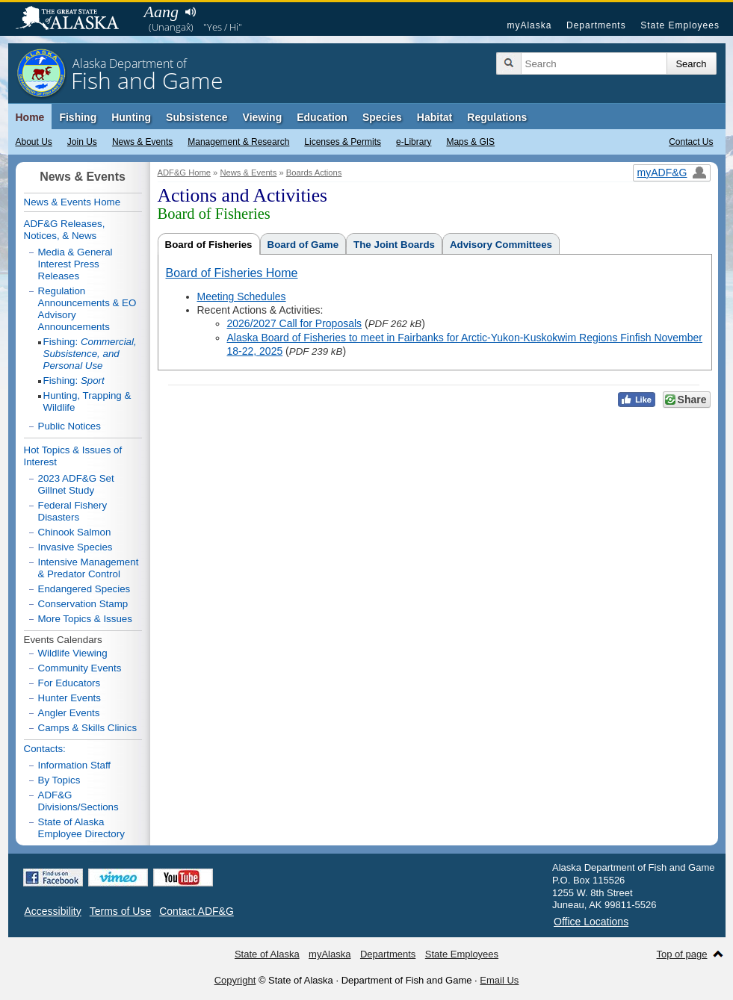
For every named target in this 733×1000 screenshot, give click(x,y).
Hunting (131, 117)
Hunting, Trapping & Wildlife (87, 401)
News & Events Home (72, 202)
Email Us (499, 980)
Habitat (434, 117)
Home (30, 117)
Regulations (497, 117)
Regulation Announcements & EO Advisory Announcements (87, 308)
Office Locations (591, 922)
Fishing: (90, 353)
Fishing (77, 117)
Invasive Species (75, 547)
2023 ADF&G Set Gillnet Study (76, 484)
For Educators (69, 683)
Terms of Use (120, 911)
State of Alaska (75, 19)
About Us (34, 142)
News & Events (142, 142)
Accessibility (53, 911)
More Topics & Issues (85, 618)
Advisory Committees (501, 244)
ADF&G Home (184, 172)
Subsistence (196, 117)
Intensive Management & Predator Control (88, 568)
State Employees (680, 25)
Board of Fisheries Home (232, 273)
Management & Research (238, 142)
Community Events (80, 668)
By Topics (59, 780)
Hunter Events (69, 698)
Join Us (82, 142)
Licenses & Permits (342, 142)
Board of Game (303, 244)
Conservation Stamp (83, 603)
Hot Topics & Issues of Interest (73, 456)
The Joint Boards (394, 244)
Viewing (262, 117)
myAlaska (529, 25)
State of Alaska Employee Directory (81, 827)
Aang (161, 11)
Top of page (682, 954)
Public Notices (69, 426)
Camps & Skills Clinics (87, 727)
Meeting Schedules (241, 296)
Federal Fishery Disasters (73, 511)
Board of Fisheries (209, 244)
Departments (596, 25)
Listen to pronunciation (191, 11)
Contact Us (691, 142)
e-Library (413, 142)
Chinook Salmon (74, 532)
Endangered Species (84, 588)
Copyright (235, 980)
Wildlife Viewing (73, 653)
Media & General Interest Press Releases (75, 264)
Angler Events (69, 712)
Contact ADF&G (196, 911)
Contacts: (45, 748)
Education (322, 117)
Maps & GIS (470, 142)
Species (382, 117)
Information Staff (74, 765)
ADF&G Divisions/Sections (78, 801)
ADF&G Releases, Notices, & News (64, 229)
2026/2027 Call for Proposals (294, 323)
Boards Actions (314, 172)
